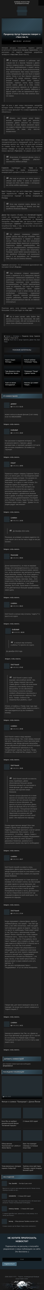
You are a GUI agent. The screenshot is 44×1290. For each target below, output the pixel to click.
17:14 (21, 913)
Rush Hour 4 (14, 340)
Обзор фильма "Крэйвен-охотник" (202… (27, 1221)
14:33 (21, 520)
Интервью (16, 336)
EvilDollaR (27, 41)
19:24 (21, 433)
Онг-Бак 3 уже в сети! (25, 1183)
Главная (7, 336)
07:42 (21, 667)
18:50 (21, 466)
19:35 (21, 768)
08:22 (21, 606)
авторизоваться (8, 1066)
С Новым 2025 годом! (24, 1196)
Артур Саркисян (24, 340)
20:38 (21, 729)
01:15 (21, 407)
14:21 (21, 1025)
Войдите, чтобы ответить (11, 424)
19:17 (21, 859)
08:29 (22, 632)
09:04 (21, 558)
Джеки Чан (32, 340)
